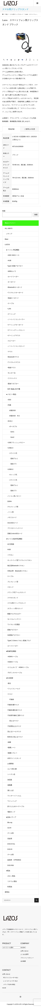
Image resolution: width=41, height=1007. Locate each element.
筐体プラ (12, 464)
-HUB (9, 260)
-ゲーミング (11, 314)
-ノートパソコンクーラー (16, 319)
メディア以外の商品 (9, 984)
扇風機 (9, 785)
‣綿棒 (9, 742)
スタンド (10, 587)
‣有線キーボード (13, 298)
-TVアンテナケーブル (14, 673)
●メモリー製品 (11, 394)
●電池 (8, 871)
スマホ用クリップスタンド (16, 603)
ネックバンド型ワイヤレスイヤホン (19, 560)
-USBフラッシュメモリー (16, 442)
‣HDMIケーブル (12, 662)
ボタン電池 (11, 876)
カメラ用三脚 (12, 769)
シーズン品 (11, 774)
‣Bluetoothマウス (13, 357)
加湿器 (9, 780)
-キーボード (11, 282)
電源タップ (11, 812)
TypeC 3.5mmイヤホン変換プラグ (19, 640)
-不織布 (10, 699)
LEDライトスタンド (14, 758)
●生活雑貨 (9, 678)
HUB (9, 549)
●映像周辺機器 (11, 651)
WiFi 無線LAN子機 (13, 389)
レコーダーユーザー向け (10, 981)
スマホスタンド (12, 598)
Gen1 (10, 432)
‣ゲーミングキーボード (15, 325)
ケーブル (10, 576)
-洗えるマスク (13, 721)
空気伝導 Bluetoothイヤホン (17, 571)
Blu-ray (9, 822)
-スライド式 (12, 453)
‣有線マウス (11, 367)
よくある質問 (24, 954)
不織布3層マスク (13, 705)
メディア (9, 234)
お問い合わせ (24, 951)
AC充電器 (10, 544)
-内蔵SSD (11, 410)
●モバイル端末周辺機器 (14, 539)
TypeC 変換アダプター (15, 266)
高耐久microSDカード (15, 533)
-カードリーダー (13, 276)
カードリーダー (12, 646)
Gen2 (10, 437)
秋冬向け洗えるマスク (15, 737)
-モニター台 (11, 373)
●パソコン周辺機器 (12, 250)
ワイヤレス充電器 (13, 624)
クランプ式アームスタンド (16, 592)
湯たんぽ (10, 790)
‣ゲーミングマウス (13, 335)
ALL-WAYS (8, 228)
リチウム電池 (12, 881)
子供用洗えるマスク (14, 726)
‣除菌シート (11, 747)
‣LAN (9, 309)
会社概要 (23, 961)
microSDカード (12, 523)
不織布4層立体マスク (14, 710)
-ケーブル (10, 303)
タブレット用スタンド (15, 608)
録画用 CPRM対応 (14, 860)
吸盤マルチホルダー (14, 614)
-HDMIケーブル (12, 656)
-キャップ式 (12, 474)
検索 (3, 211)
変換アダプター (12, 630)
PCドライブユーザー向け (10, 977)
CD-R (9, 828)
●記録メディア (11, 817)
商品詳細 (11, 129)
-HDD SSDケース (13, 255)
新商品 (7, 892)
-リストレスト (12, 378)
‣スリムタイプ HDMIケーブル (18, 667)
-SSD (9, 400)
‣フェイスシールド (13, 689)
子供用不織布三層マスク (15, 715)
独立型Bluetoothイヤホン (16, 565)
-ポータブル (12, 426)
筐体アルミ (12, 458)
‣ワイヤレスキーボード (15, 292)
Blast (6, 239)
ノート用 (10, 512)
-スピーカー (11, 341)
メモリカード (12, 517)
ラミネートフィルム (14, 796)
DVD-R (9, 849)
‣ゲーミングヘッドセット (16, 330)
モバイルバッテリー (14, 619)
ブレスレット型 (12, 582)
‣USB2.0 (10, 448)
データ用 (10, 833)
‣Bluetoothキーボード (14, 287)
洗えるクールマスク (14, 731)
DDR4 (9, 501)
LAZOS (7, 244)
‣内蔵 (9, 405)
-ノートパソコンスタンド (16, 346)
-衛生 (9, 683)
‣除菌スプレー (12, 753)
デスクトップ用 (12, 507)
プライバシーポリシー (27, 958)
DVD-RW (10, 865)
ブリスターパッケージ (15, 528)
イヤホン (10, 555)
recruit (22, 947)
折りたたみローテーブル (15, 806)
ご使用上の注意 (29, 129)
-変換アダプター (13, 384)
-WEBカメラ (11, 271)
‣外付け (10, 421)
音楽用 (9, 838)
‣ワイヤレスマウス (13, 362)
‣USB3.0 (10, 469)
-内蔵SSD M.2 (13, 416)
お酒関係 (10, 763)
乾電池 (9, 887)
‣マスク (10, 694)
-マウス (10, 351)
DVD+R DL (11, 844)
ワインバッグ (12, 801)
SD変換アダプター (13, 635)
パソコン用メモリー (14, 496)
